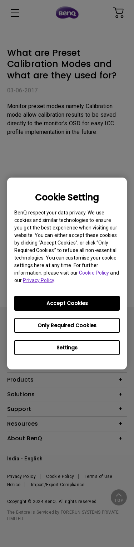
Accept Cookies (67, 303)
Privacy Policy (38, 280)
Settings (67, 347)
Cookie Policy (94, 273)
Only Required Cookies (67, 325)
